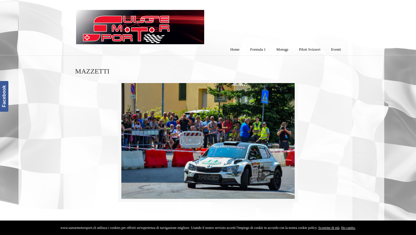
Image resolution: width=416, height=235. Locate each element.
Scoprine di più (328, 228)
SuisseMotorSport (164, 23)
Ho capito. (348, 228)
